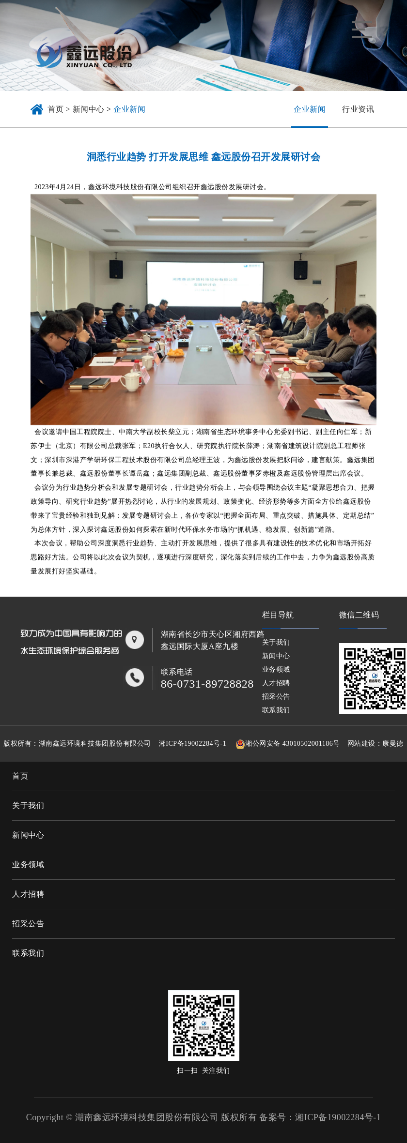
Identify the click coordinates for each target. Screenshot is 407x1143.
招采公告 (276, 696)
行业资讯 (358, 109)
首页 (20, 776)
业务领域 (276, 669)
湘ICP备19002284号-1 (192, 743)
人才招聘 (276, 683)
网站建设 (361, 743)
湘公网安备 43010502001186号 (292, 743)
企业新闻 (129, 109)
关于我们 (276, 642)
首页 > (60, 109)
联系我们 (276, 710)
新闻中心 (89, 109)
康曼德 (393, 743)
